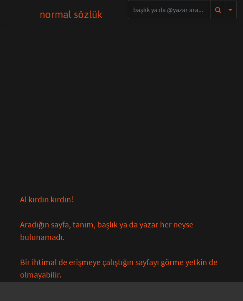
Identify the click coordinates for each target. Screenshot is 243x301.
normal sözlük (71, 14)
